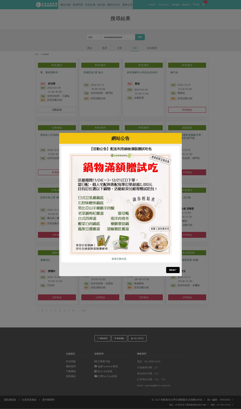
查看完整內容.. (119, 258)
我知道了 (173, 270)
